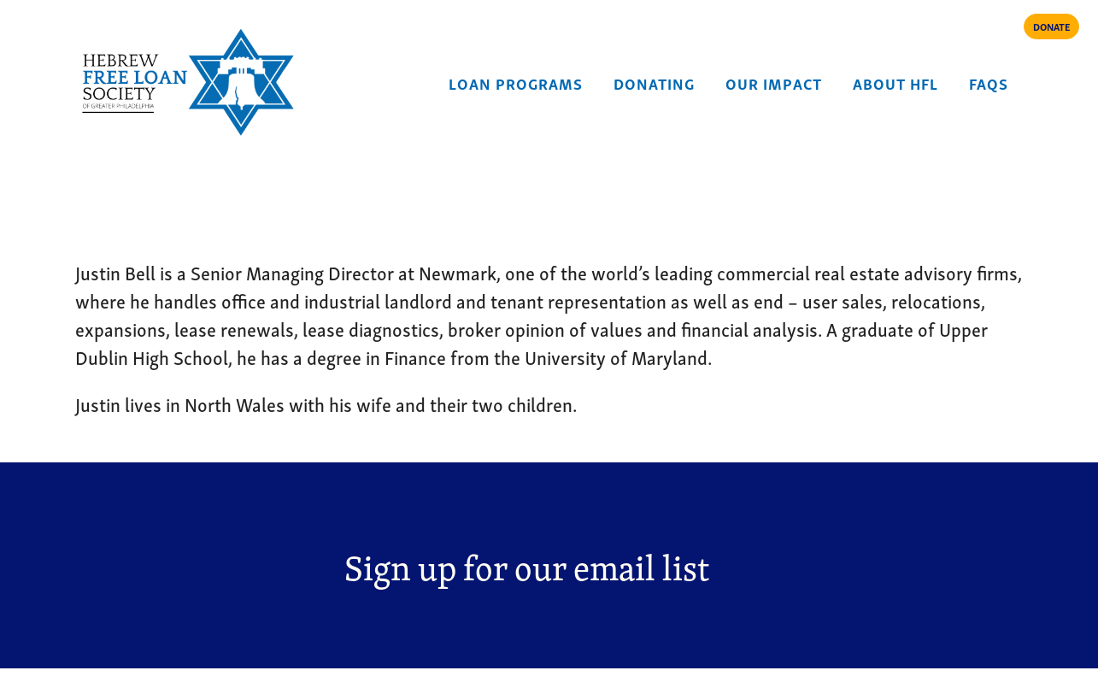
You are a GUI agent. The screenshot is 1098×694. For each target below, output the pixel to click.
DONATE (1051, 26)
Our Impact (773, 82)
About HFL (895, 82)
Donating (654, 82)
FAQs (988, 82)
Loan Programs (516, 82)
